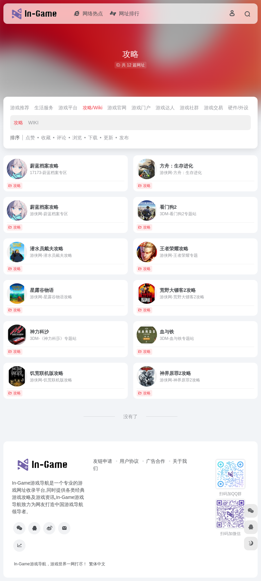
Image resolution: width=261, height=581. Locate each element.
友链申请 (102, 461)
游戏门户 (141, 107)
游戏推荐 (19, 107)
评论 (61, 137)
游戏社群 (189, 107)
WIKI (33, 122)
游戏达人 (165, 107)
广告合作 (155, 461)
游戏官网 (116, 107)
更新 (108, 137)
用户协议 (129, 461)
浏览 (77, 137)
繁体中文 (97, 564)
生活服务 (43, 107)
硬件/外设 (238, 107)
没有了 (130, 416)
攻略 (18, 122)
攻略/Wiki (92, 107)
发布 (124, 137)
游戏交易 (213, 107)
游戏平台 (67, 107)
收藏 (46, 137)
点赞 (30, 137)
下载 (93, 137)
